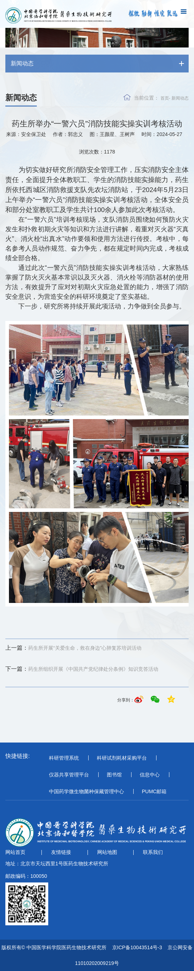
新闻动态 (180, 98)
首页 (164, 98)
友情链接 (61, 852)
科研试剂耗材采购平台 (122, 758)
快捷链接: (17, 756)
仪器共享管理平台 (69, 775)
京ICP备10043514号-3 (137, 947)
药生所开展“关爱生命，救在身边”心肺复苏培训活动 (73, 648)
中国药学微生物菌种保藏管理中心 (86, 791)
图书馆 (114, 775)
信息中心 (150, 775)
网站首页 (15, 852)
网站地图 (107, 852)
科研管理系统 (64, 758)
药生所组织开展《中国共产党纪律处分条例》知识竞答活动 (81, 669)
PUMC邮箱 (154, 791)
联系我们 (153, 852)
